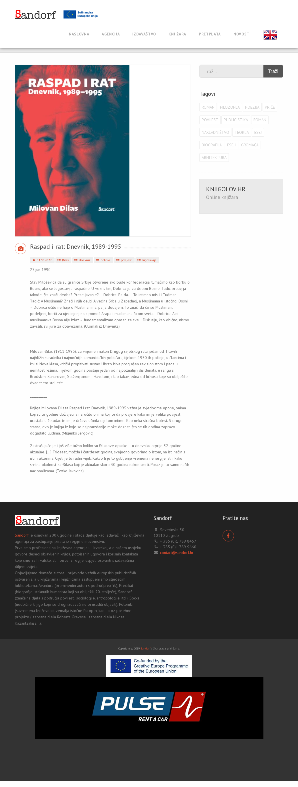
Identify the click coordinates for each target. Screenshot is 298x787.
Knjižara (177, 34)
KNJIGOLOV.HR (225, 189)
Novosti (242, 34)
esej (258, 132)
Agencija (111, 34)
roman (208, 107)
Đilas (63, 260)
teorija (242, 132)
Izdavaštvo (144, 34)
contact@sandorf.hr (176, 552)
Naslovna (79, 34)
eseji (231, 145)
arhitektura (214, 157)
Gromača (250, 145)
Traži (273, 71)
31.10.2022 (41, 260)
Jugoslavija (146, 260)
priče (270, 107)
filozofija (230, 107)
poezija (252, 107)
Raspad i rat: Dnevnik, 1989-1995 (75, 246)
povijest (124, 260)
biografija (212, 145)
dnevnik (82, 260)
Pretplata (210, 34)
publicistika (236, 119)
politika (103, 260)
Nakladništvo (215, 132)
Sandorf (22, 535)
